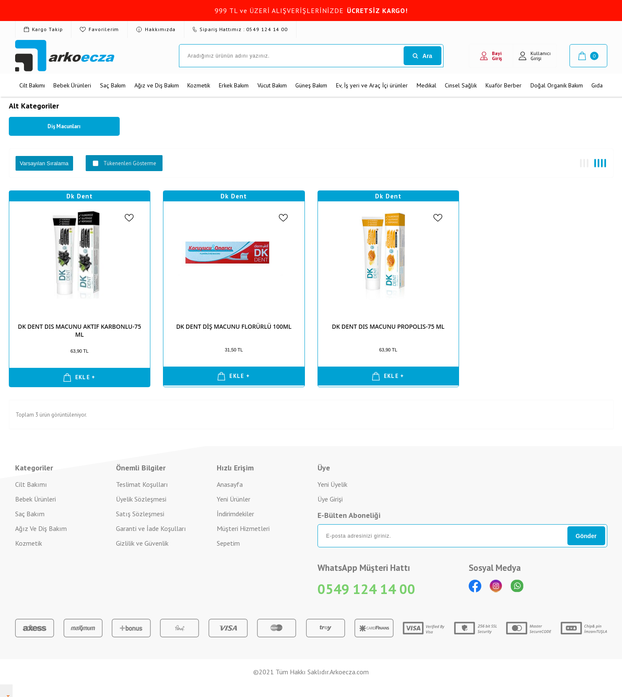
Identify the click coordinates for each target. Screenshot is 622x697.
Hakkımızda (156, 29)
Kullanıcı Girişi (535, 55)
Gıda (597, 85)
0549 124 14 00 (366, 589)
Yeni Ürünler (233, 499)
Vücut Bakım (272, 85)
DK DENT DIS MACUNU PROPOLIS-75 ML (388, 326)
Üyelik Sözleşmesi (141, 499)
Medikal (426, 85)
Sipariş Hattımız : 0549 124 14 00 (240, 29)
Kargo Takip (43, 29)
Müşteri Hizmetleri (243, 528)
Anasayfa (230, 484)
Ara (422, 56)
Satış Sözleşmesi (140, 514)
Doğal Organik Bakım (556, 85)
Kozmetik (198, 85)
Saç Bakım (113, 85)
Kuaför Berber (504, 85)
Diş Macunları (64, 126)
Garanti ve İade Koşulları (151, 528)
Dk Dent (79, 196)
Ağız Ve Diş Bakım (41, 528)
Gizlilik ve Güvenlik (142, 543)
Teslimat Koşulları (142, 484)
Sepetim (228, 543)
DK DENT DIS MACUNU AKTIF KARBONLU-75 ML (79, 330)
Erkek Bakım (234, 85)
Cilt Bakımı (32, 85)
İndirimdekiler (235, 514)
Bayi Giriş (491, 55)
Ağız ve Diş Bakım (156, 85)
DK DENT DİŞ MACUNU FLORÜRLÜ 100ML (233, 326)
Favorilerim (99, 29)
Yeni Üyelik (332, 484)
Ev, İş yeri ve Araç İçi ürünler (372, 85)
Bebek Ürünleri (72, 85)
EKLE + (79, 377)
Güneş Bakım (311, 85)
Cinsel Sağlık (461, 85)
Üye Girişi (330, 499)
